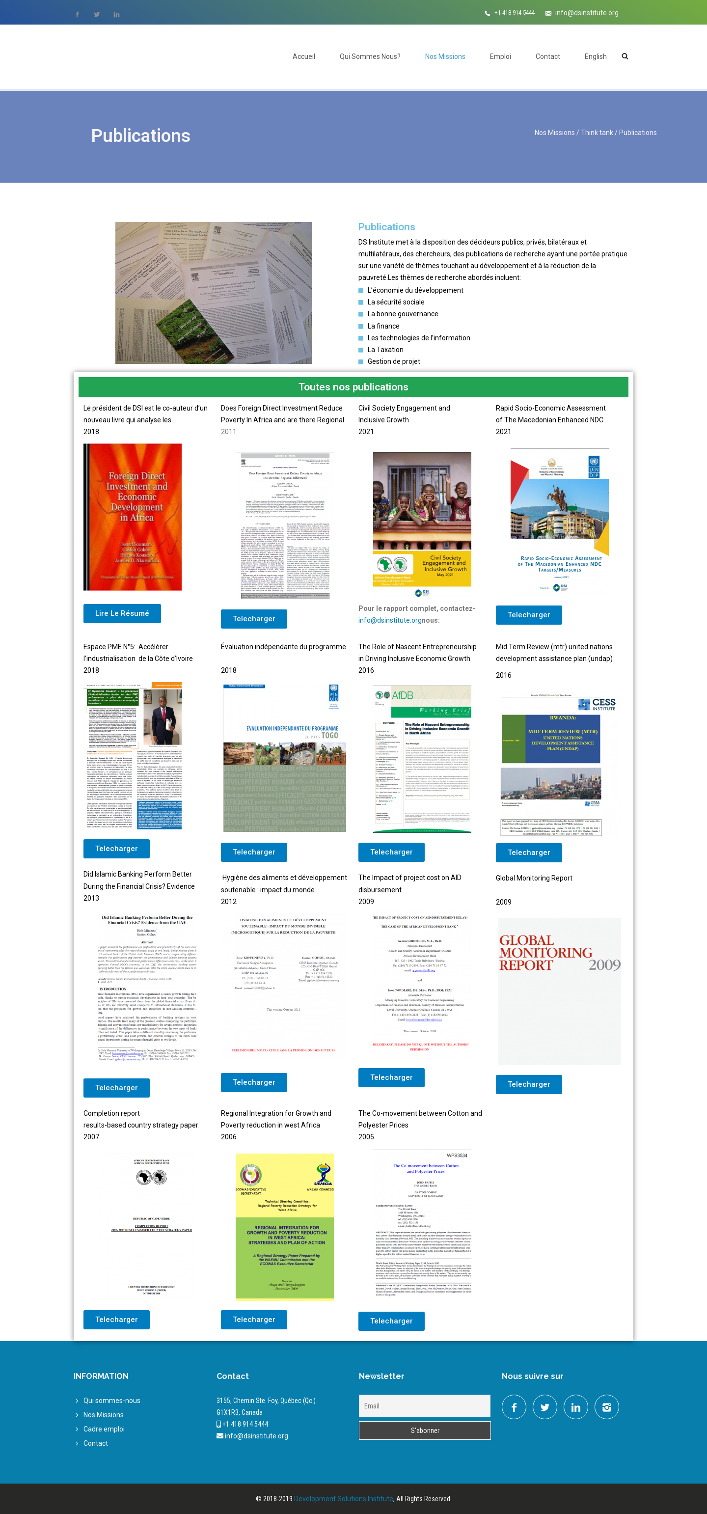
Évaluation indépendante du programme (283, 647)
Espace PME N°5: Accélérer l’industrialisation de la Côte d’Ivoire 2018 (138, 658)
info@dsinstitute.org (587, 13)
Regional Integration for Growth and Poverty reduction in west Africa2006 (276, 1125)
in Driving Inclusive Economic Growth (414, 658)
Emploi (500, 56)
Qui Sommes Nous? (370, 56)
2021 (504, 432)
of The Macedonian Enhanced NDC (549, 420)
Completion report (111, 1113)
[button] (122, 613)
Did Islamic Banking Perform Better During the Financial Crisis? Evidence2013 (139, 886)
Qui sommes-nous (111, 1400)
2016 (366, 670)
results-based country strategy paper (140, 1125)
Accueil (304, 56)
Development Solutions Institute (343, 1499)
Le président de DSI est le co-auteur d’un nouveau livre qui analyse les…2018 (145, 420)
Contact (548, 56)
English (596, 56)
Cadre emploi (104, 1429)
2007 (91, 1137)
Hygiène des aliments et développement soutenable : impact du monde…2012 (284, 889)
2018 (229, 670)
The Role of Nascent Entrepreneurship (417, 647)
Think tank (597, 133)
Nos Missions (445, 56)
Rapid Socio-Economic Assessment (551, 408)
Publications (638, 133)
